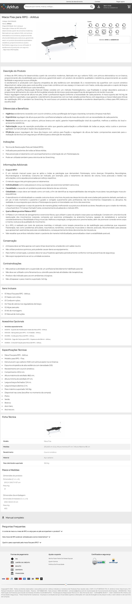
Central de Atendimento (74, 1)
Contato (97, 1)
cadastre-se (115, 40)
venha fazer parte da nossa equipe (61, 558)
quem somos (53, 561)
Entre (105, 7)
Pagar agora (120, 1)
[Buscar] (92, 7)
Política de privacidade (56, 564)
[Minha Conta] (99, 7)
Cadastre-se (114, 7)
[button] (33, 531)
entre (106, 40)
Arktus (9, 23)
